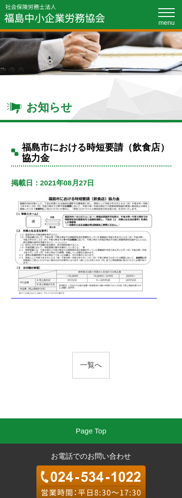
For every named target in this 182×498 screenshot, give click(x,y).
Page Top (91, 431)
